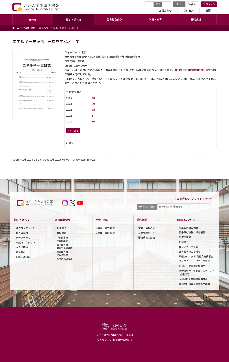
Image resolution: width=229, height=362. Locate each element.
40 (93, 98)
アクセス (189, 10)
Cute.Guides (23, 256)
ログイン (210, 4)
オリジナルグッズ (188, 247)
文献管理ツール (146, 232)
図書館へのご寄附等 (189, 251)
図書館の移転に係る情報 (192, 232)
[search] (183, 207)
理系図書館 (62, 241)
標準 (157, 4)
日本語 (179, 4)
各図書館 (61, 233)
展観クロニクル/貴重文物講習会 (196, 256)
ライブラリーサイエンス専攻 (194, 261)
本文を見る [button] (75, 92)
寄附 (208, 10)
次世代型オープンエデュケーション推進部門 (196, 272)
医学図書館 (62, 244)
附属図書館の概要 (188, 227)
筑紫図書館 (62, 251)
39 (93, 104)
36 (93, 121)
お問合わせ (165, 10)
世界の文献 (22, 232)
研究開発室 (185, 237)
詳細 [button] (71, 143)
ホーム (15, 28)
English (192, 4)
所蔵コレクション (25, 242)
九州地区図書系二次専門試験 (194, 284)
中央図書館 (62, 237)
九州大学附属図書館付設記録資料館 (195, 70)
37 (93, 115)
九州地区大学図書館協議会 (193, 279)
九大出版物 (29, 28)
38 (93, 109)
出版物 (182, 242)
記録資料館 (62, 255)
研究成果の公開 (146, 237)
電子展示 (20, 252)
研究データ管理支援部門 (192, 266)
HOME (32, 19)
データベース (23, 237)
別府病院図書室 (64, 258)
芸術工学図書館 (64, 248)
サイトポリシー (202, 198)
